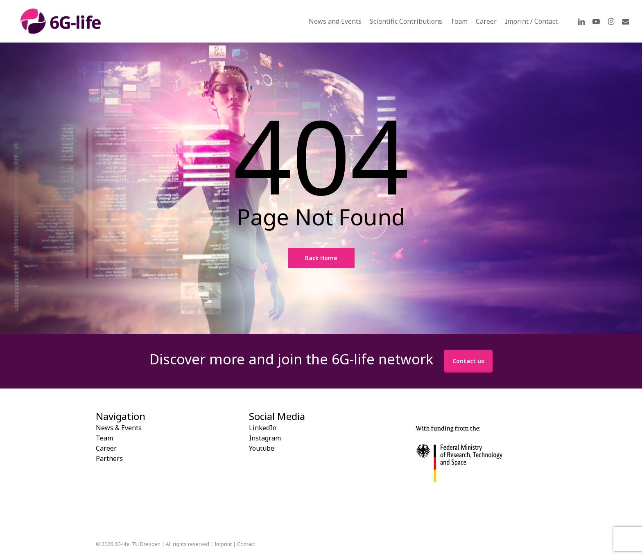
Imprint (223, 544)
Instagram (265, 437)
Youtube (261, 448)
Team (104, 437)
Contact (246, 544)
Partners (109, 458)
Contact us (468, 361)
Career (106, 448)
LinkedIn (262, 427)
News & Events (119, 427)
